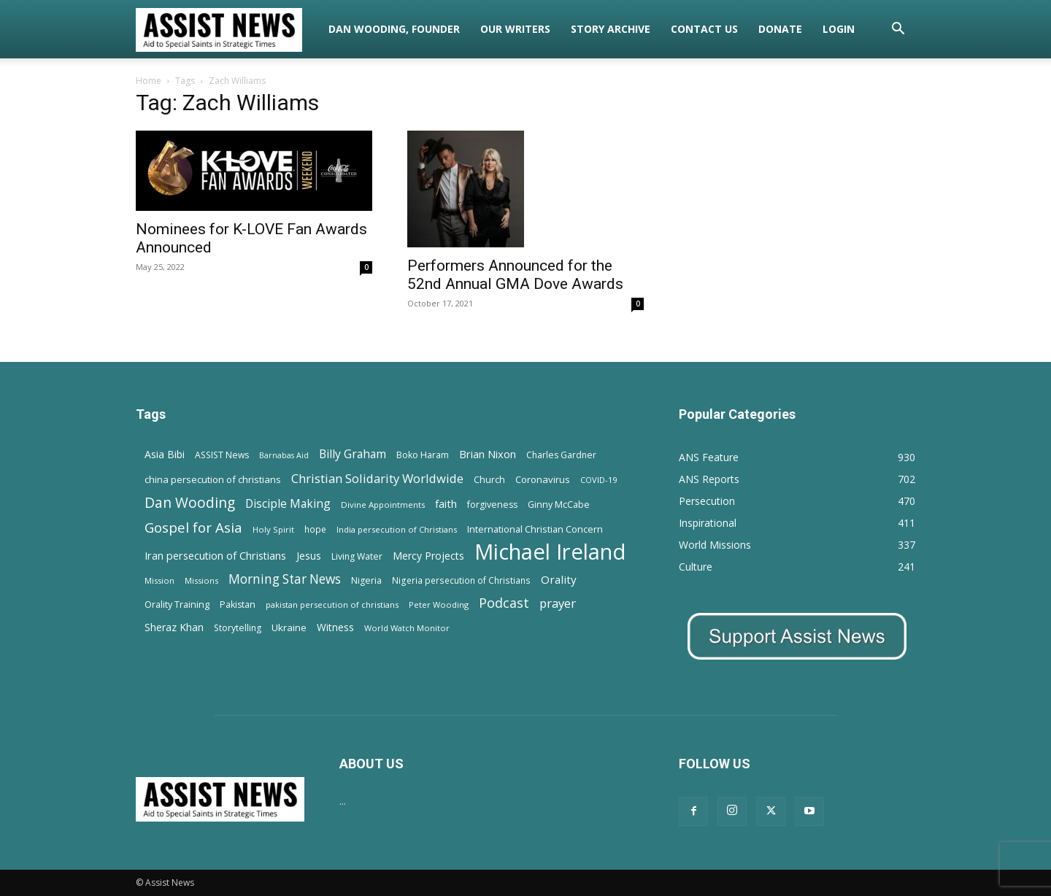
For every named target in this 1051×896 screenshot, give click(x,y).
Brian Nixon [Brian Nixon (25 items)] (487, 454)
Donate (780, 29)
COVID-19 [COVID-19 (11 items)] (598, 479)
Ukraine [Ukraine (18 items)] (289, 627)
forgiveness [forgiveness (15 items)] (492, 504)
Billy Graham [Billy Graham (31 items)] (352, 454)
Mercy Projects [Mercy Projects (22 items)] (428, 556)
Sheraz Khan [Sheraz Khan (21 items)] (174, 627)
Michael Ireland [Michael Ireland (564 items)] (550, 552)
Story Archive (610, 29)
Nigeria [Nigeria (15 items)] (366, 580)
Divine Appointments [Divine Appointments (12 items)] (383, 504)
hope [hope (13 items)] (315, 529)
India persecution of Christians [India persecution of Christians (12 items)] (396, 529)
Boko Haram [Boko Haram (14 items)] (422, 455)
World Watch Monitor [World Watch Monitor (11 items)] (407, 627)
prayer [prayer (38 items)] (557, 603)
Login (839, 29)
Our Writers (515, 29)
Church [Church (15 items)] (489, 480)
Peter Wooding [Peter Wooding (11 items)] (439, 604)
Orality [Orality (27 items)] (559, 579)
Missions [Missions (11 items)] (201, 580)
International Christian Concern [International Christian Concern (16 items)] (535, 529)
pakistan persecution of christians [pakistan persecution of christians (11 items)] (332, 604)
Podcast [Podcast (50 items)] (504, 603)
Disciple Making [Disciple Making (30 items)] (288, 503)
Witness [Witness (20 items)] (335, 627)
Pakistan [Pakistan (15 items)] (237, 604)
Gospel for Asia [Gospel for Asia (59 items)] (193, 527)
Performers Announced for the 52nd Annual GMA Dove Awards (515, 275)
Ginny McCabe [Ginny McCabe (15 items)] (559, 504)
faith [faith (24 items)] (446, 503)
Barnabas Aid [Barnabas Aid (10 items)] (284, 455)
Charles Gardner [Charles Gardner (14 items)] (561, 455)
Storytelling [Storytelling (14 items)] (237, 628)
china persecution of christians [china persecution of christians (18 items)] (213, 479)
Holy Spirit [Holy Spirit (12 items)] (273, 529)
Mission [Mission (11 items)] (159, 580)
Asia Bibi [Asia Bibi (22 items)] (165, 454)
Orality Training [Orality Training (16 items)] (177, 604)
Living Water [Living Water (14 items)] (356, 556)
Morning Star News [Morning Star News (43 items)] (284, 579)
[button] (897, 30)
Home (148, 80)
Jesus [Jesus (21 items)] (308, 556)
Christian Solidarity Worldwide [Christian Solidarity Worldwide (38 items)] (377, 478)
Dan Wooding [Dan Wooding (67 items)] (190, 502)
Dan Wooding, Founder (394, 29)
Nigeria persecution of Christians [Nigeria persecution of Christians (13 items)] (461, 580)
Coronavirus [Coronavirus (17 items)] (542, 479)
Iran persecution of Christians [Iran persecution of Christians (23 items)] (215, 556)
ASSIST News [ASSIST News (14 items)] (222, 455)
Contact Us (704, 29)
